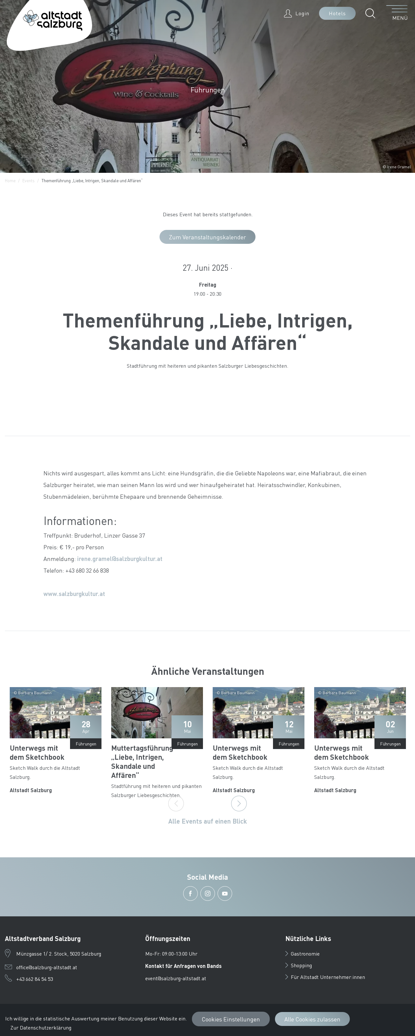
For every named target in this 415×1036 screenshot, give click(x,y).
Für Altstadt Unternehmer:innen (325, 976)
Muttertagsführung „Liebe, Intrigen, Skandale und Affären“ (142, 761)
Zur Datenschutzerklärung (40, 1027)
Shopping (298, 965)
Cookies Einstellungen (231, 1019)
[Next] (239, 803)
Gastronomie (302, 953)
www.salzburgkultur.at (74, 593)
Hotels (337, 13)
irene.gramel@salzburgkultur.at (119, 558)
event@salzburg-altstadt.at (175, 978)
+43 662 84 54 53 (34, 978)
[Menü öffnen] (397, 13)
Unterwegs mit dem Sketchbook (37, 752)
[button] (372, 13)
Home (10, 180)
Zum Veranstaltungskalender (207, 237)
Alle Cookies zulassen (312, 1019)
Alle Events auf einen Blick (207, 821)
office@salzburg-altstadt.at (46, 967)
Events (28, 180)
